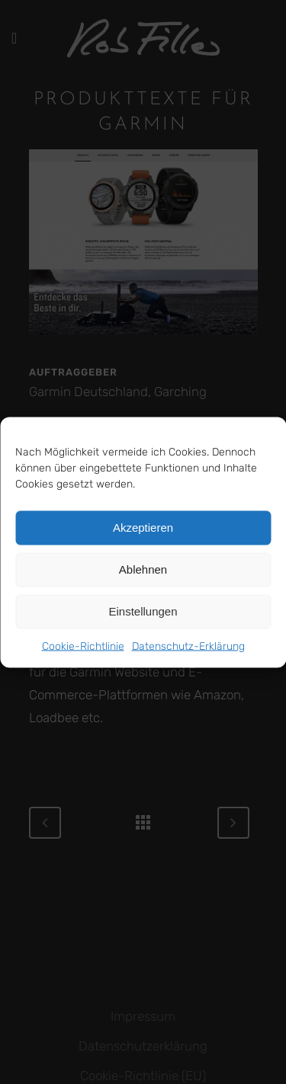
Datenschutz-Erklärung (188, 645)
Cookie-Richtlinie (83, 645)
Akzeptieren (143, 527)
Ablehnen (143, 569)
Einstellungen (142, 611)
